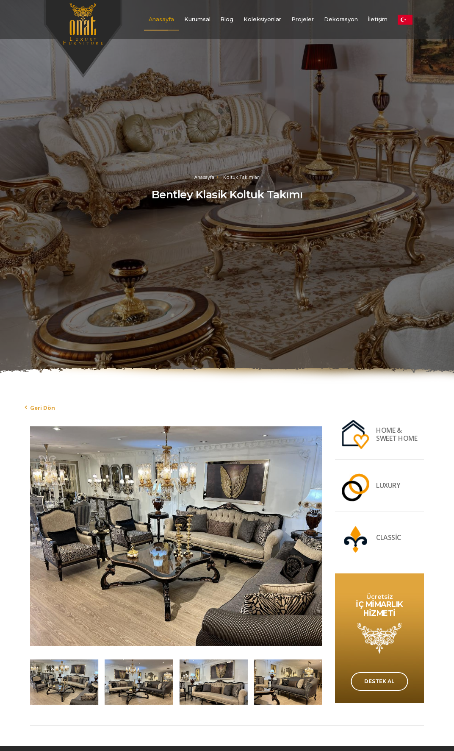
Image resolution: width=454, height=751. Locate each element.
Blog (226, 19)
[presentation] (38, 534)
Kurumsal (197, 19)
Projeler (302, 19)
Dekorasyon (341, 19)
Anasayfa (161, 19)
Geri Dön (42, 408)
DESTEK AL (379, 681)
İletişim (378, 19)
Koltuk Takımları (241, 177)
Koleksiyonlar (262, 19)
